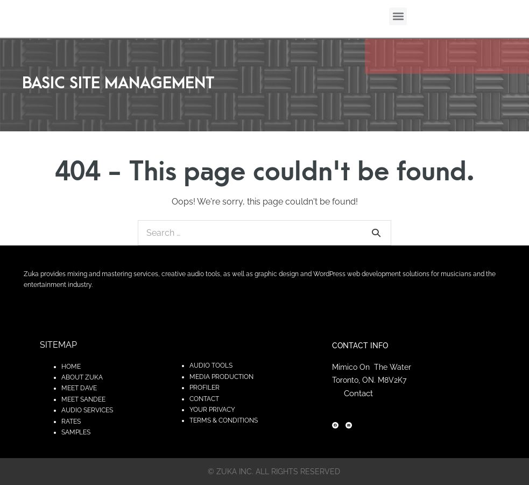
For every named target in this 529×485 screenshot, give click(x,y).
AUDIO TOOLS (210, 365)
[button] (398, 16)
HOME (71, 366)
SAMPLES (75, 432)
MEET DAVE (79, 388)
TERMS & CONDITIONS (223, 420)
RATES (71, 421)
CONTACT (204, 399)
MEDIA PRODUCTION (221, 377)
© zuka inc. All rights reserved (274, 471)
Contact (358, 393)
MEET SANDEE (83, 399)
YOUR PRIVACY (212, 409)
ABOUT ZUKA (82, 377)
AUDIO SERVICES (87, 410)
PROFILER (204, 387)
